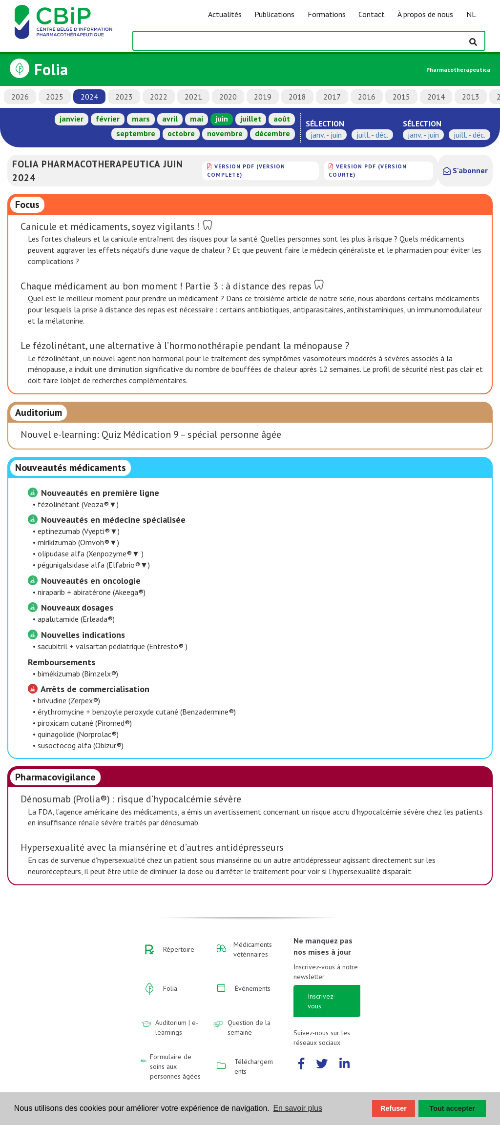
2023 (124, 97)
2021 (193, 97)
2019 (262, 97)
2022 (158, 97)
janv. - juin (326, 135)
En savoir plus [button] (297, 1108)
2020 (228, 97)
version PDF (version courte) (368, 170)
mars (141, 118)
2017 (332, 97)
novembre (225, 133)
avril (170, 118)
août (281, 118)
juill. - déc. (372, 135)
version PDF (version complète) (246, 170)
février (108, 118)
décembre (272, 133)
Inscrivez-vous (321, 1001)
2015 (401, 97)
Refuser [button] (393, 1108)
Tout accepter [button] (452, 1108)
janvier (71, 118)
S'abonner (465, 170)
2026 (20, 97)
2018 (297, 97)
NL (471, 14)
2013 (470, 97)
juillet (250, 118)
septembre (135, 133)
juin (221, 118)
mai (196, 118)
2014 (436, 97)
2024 (89, 97)
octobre (181, 133)
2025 (54, 97)
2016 (366, 97)
